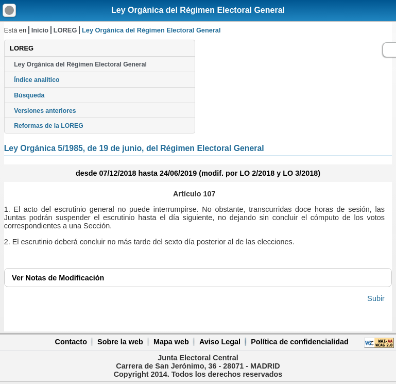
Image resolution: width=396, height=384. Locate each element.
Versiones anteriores (45, 110)
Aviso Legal (219, 342)
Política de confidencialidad (300, 342)
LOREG (65, 30)
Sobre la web (120, 342)
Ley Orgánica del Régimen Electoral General (198, 10)
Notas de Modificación (58, 278)
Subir (376, 298)
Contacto (71, 342)
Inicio (39, 30)
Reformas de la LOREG (48, 125)
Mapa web (171, 342)
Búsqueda (29, 95)
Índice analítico (36, 80)
